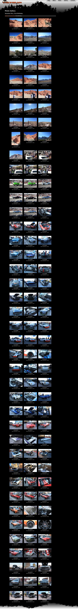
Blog (48, 0)
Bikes (54, 0)
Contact (72, 0)
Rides (60, 0)
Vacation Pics (12, 15)
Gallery (66, 0)
